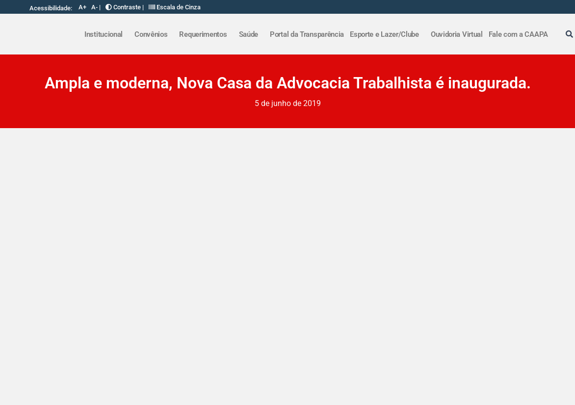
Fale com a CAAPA (518, 34)
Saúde (249, 34)
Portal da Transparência (307, 34)
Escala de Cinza (175, 7)
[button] (106, 35)
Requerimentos (203, 34)
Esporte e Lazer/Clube (384, 34)
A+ (82, 7)
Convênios (150, 34)
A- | (96, 7)
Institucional (103, 34)
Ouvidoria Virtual (457, 34)
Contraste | (124, 7)
